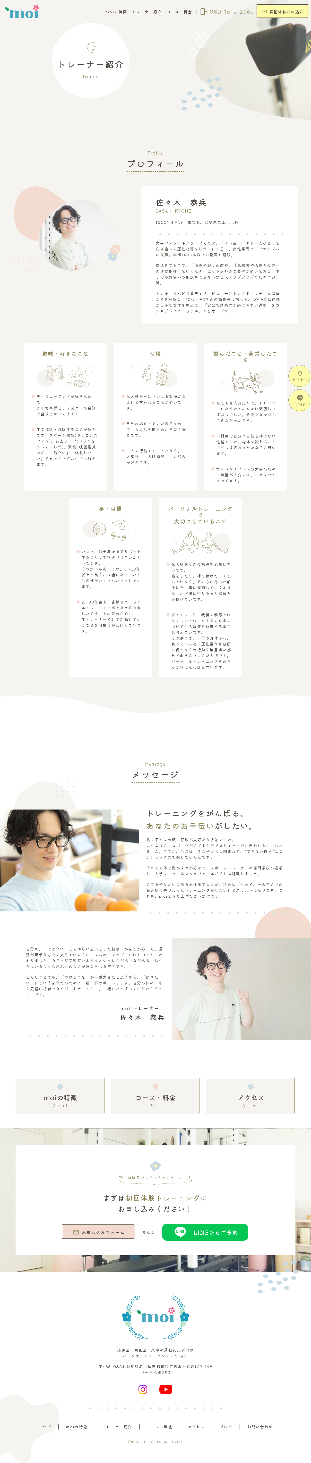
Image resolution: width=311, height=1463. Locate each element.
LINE (300, 400)
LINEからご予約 (205, 1232)
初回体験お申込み (283, 12)
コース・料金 (179, 12)
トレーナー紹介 (147, 12)
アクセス (300, 376)
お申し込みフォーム (98, 1232)
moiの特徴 (116, 12)
